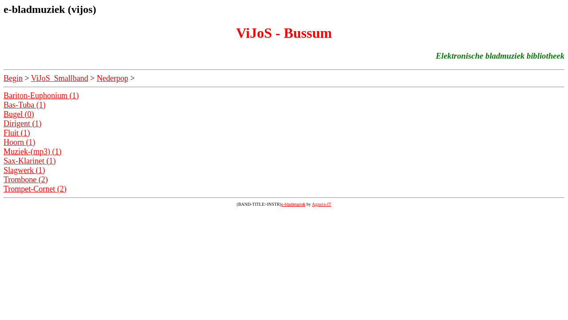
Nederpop (112, 78)
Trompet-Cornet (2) (35, 188)
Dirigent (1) (22, 123)
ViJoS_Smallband (59, 78)
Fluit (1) (17, 132)
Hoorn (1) (19, 142)
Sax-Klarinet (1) (29, 160)
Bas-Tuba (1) (25, 104)
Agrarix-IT (321, 204)
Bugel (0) (19, 114)
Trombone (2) (26, 179)
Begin (13, 78)
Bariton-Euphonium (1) (41, 95)
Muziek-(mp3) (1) (32, 151)
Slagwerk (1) (24, 170)
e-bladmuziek (293, 204)
